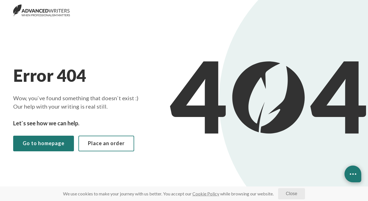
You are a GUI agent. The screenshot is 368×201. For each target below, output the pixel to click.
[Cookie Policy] (205, 193)
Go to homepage (43, 143)
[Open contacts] (352, 174)
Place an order (106, 143)
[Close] (291, 193)
